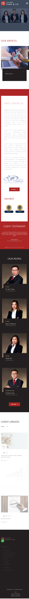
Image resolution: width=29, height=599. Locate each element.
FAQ (15, 592)
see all (5, 426)
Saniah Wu (8, 358)
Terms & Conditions (15, 596)
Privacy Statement (15, 594)
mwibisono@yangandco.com (10, 325)
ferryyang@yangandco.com (10, 290)
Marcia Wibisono (10, 324)
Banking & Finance (9, 73)
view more (14, 404)
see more (14, 189)
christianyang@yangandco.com (11, 394)
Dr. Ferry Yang (9, 289)
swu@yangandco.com (9, 360)
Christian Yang (9, 393)
